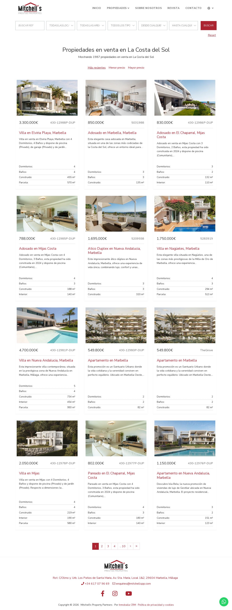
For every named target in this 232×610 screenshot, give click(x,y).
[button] (211, 8)
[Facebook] (102, 595)
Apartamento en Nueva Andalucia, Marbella (183, 475)
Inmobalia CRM (127, 605)
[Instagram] (114, 595)
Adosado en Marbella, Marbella (112, 132)
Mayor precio (136, 68)
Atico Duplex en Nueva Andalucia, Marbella (114, 250)
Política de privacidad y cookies (156, 605)
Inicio (96, 8)
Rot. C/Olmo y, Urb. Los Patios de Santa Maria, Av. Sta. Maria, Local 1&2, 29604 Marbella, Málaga (115, 578)
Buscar (209, 25)
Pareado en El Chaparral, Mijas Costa (111, 475)
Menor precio (117, 68)
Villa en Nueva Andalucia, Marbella (46, 360)
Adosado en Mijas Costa (37, 248)
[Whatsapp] (223, 601)
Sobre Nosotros (148, 8)
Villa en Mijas (29, 473)
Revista (173, 8)
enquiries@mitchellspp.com (133, 584)
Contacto (193, 8)
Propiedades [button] (117, 8)
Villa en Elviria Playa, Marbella (42, 132)
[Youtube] (128, 595)
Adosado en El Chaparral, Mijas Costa (181, 134)
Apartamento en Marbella (108, 360)
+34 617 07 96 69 (97, 584)
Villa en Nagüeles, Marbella (178, 248)
